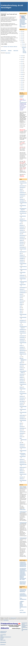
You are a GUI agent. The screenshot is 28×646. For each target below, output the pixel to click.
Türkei (21, 434)
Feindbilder (22, 258)
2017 (22, 57)
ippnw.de (21, 604)
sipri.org (21, 605)
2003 (22, 84)
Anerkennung (22, 192)
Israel (21, 309)
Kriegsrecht (22, 339)
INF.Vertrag (22, 300)
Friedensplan (22, 275)
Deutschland (22, 238)
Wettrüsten (22, 476)
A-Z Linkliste (22, 181)
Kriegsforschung (23, 575)
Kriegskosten (22, 337)
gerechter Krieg (22, 290)
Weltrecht (21, 472)
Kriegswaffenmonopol (23, 102)
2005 (22, 80)
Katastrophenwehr (23, 314)
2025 (22, 31)
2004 (22, 82)
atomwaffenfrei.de (23, 599)
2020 (22, 38)
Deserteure (22, 237)
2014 (22, 63)
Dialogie (21, 240)
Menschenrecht (22, 350)
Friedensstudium (23, 278)
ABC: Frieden (22, 24)
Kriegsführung (22, 329)
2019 (22, 40)
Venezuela (11, 46)
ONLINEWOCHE (23, 15)
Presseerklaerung (23, 384)
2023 (22, 33)
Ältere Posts (15, 50)
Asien (21, 197)
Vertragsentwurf (23, 456)
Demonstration (22, 235)
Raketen (21, 387)
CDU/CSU (21, 230)
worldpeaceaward (23, 564)
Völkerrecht (15, 46)
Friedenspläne (22, 20)
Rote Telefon (22, 401)
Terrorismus (22, 431)
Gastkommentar (23, 284)
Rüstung (21, 404)
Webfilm (21, 469)
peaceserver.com (23, 566)
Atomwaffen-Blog (23, 568)
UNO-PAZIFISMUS (23, 19)
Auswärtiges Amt (23, 590)
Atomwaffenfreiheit (23, 202)
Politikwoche (22, 382)
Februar (23, 44)
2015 (22, 61)
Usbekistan (22, 444)
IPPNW (21, 304)
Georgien (21, 289)
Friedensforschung (23, 269)
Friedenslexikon (23, 272)
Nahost (21, 362)
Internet (21, 302)
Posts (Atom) (7, 52)
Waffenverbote (22, 467)
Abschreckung (22, 185)
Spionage (21, 426)
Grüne (21, 294)
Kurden (21, 345)
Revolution (22, 399)
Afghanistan (22, 187)
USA (8, 46)
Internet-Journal (23, 582)
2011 (22, 68)
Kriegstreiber (22, 340)
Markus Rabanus (22, 96)
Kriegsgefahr (22, 331)
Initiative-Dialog (22, 26)
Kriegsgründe (22, 335)
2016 (22, 59)
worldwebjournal (23, 563)
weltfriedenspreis (23, 565)
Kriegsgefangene (23, 332)
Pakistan (21, 375)
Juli (22, 42)
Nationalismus (22, 364)
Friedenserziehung (23, 266)
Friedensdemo (22, 22)
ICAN (21, 297)
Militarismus (22, 352)
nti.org (21, 598)
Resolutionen (22, 397)
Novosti (21, 369)
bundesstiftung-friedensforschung (23, 594)
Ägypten (21, 190)
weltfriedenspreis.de (3, 631)
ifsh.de (21, 602)
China (21, 233)
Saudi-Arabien (22, 415)
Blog (20, 25)
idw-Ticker (21, 610)
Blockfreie (21, 225)
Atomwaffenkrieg (23, 205)
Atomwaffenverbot (23, 23)
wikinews (21, 478)
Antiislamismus (22, 194)
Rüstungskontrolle (23, 412)
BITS (21, 223)
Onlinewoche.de (2, 644)
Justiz (21, 312)
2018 (22, 55)
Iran (20, 307)
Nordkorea (22, 367)
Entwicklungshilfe (23, 248)
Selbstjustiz (22, 416)
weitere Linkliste (23, 612)
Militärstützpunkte (23, 353)
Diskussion (22, 243)
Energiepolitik (22, 247)
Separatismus (22, 418)
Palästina (21, 377)
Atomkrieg (21, 199)
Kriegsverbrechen (23, 342)
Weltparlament (22, 591)
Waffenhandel (22, 462)
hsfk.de (1, 635)
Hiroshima (21, 295)
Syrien (21, 429)
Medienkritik (22, 348)
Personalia (22, 380)
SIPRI (21, 423)
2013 (22, 65)
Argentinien (22, 195)
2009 (22, 72)
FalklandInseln (22, 251)
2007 (22, 76)
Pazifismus (22, 379)
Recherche (22, 391)
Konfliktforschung (23, 321)
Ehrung (21, 245)
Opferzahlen (22, 374)
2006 (22, 78)
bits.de (21, 603)
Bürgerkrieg (5, 46)
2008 (22, 74)
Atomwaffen (22, 200)
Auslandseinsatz (23, 216)
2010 (22, 70)
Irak (20, 305)
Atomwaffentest (22, 211)
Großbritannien (22, 292)
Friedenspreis (22, 21)
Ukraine (21, 436)
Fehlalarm (21, 255)
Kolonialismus (22, 320)
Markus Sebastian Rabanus (23, 487)
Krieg (21, 324)
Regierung (22, 396)
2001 (22, 87)
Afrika (21, 189)
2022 (22, 35)
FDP (20, 253)
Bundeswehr (22, 226)
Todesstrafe (22, 433)
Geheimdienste (22, 287)
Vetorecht (21, 459)
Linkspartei (22, 347)
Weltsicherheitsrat (23, 474)
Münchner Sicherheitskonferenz (23, 359)
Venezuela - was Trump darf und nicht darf (9, 15)
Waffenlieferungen (23, 464)
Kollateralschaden (23, 317)
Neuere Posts (3, 50)
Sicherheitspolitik (23, 420)
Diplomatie (22, 242)
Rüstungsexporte (23, 409)
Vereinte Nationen (23, 450)
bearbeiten (22, 218)
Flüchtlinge (22, 260)
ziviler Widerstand (23, 480)
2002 (22, 85)
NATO (21, 366)
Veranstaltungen (23, 447)
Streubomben (22, 428)
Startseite (9, 50)
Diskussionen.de (23, 581)
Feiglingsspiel (22, 256)
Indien (21, 299)
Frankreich (22, 261)
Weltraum (21, 470)
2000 (22, 89)
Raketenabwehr (23, 388)
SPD (20, 424)
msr (20, 356)
